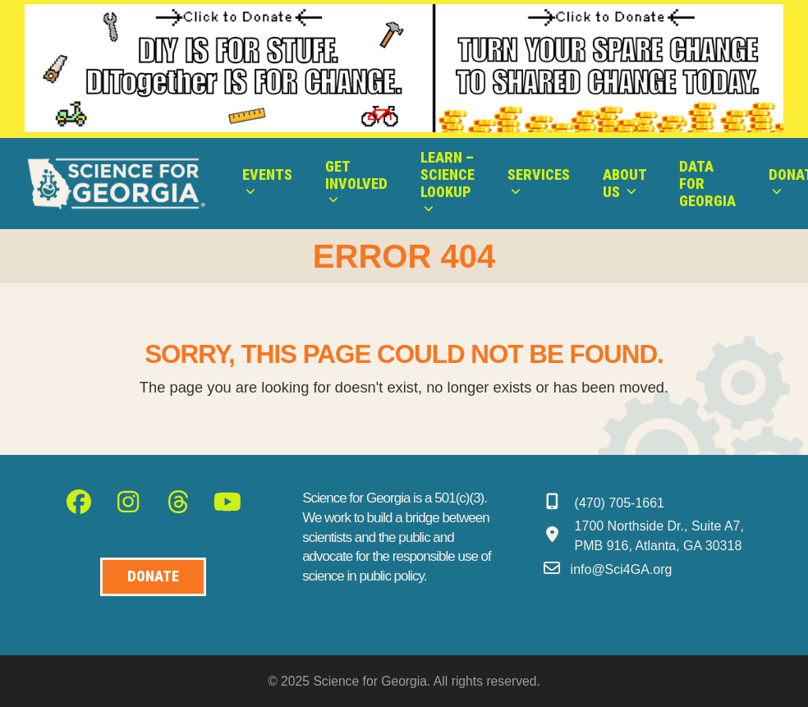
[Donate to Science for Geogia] (153, 577)
